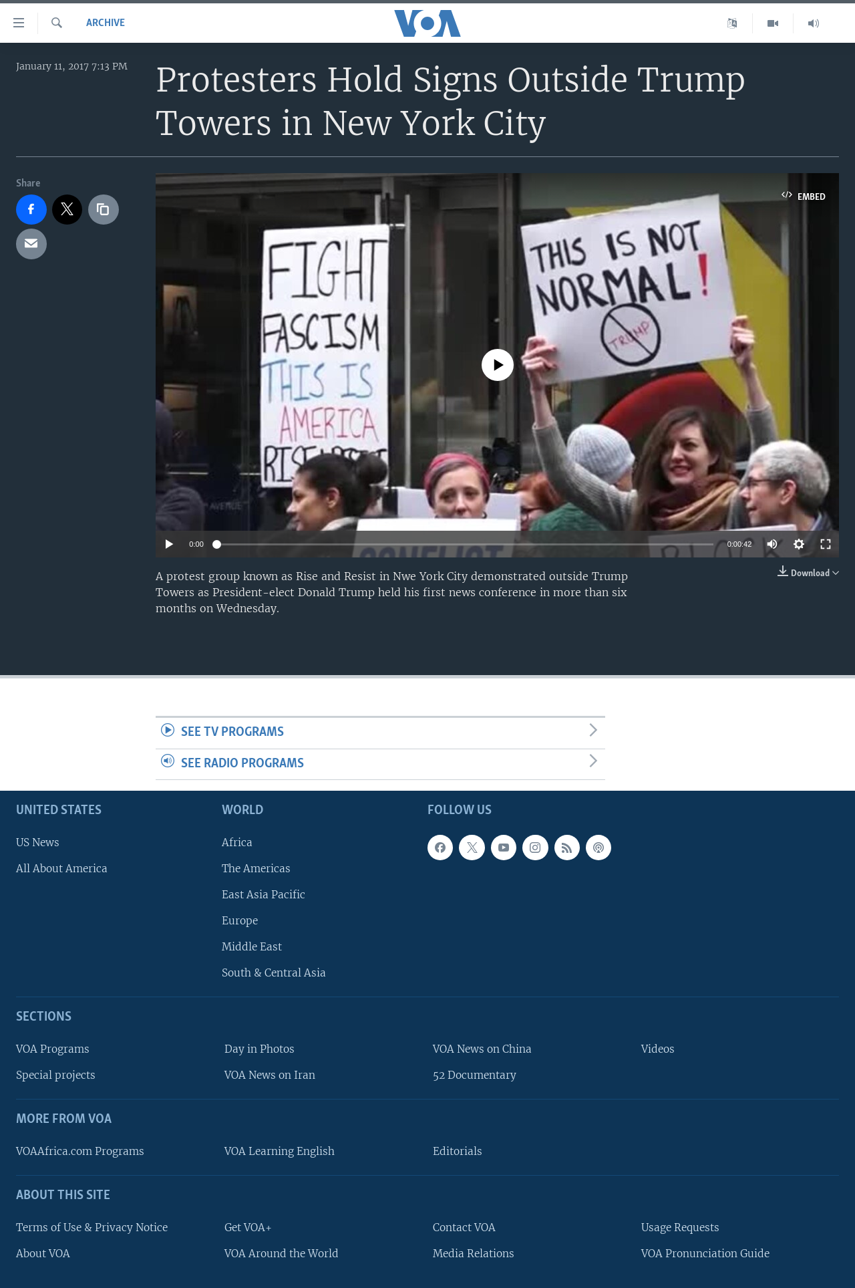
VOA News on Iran (269, 1075)
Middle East (252, 947)
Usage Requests (680, 1227)
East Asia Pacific (263, 894)
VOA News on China (482, 1049)
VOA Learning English (279, 1151)
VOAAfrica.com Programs (80, 1151)
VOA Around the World (281, 1253)
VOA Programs (53, 1049)
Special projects (56, 1075)
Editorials (457, 1151)
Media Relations (473, 1253)
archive (105, 23)
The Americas (256, 868)
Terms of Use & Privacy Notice (92, 1227)
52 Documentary (474, 1075)
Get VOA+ (248, 1227)
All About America (62, 868)
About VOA (43, 1253)
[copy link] (103, 210)
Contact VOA (464, 1227)
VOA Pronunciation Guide (705, 1253)
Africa (237, 842)
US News (37, 842)
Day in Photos (259, 1049)
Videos (658, 1049)
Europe (240, 920)
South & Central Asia (274, 973)
